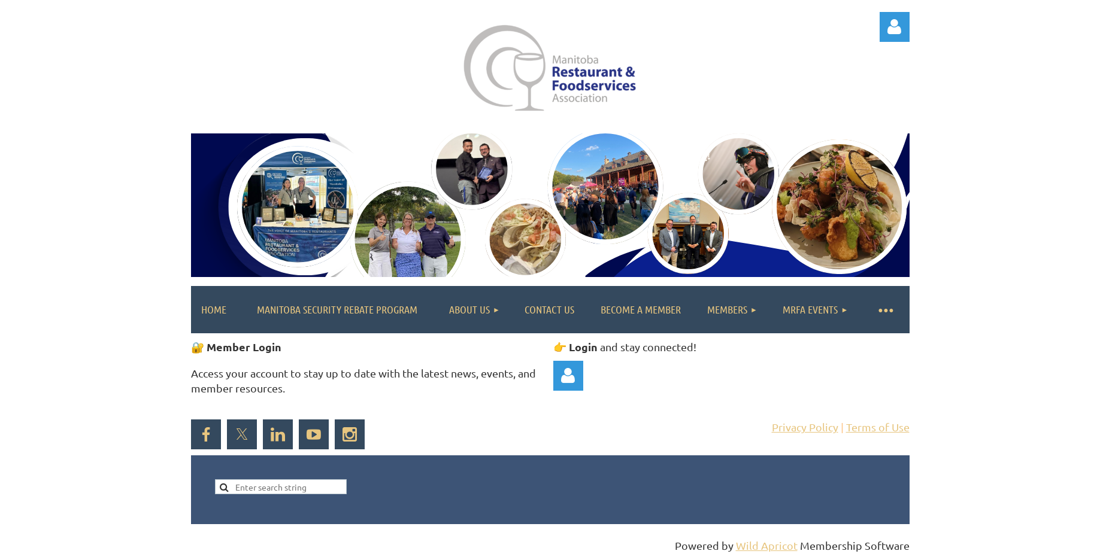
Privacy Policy (805, 427)
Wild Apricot (767, 545)
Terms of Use (878, 427)
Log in (895, 27)
